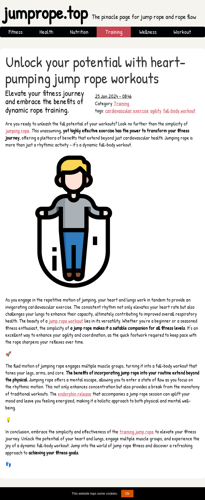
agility (155, 110)
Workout (182, 32)
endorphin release (74, 394)
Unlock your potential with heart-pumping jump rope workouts (95, 70)
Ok (127, 493)
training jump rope (137, 431)
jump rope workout (66, 321)
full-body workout (179, 110)
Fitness (16, 32)
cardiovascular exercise (127, 110)
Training (114, 32)
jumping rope (17, 130)
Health (46, 32)
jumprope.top (100, 13)
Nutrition (79, 32)
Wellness (148, 32)
